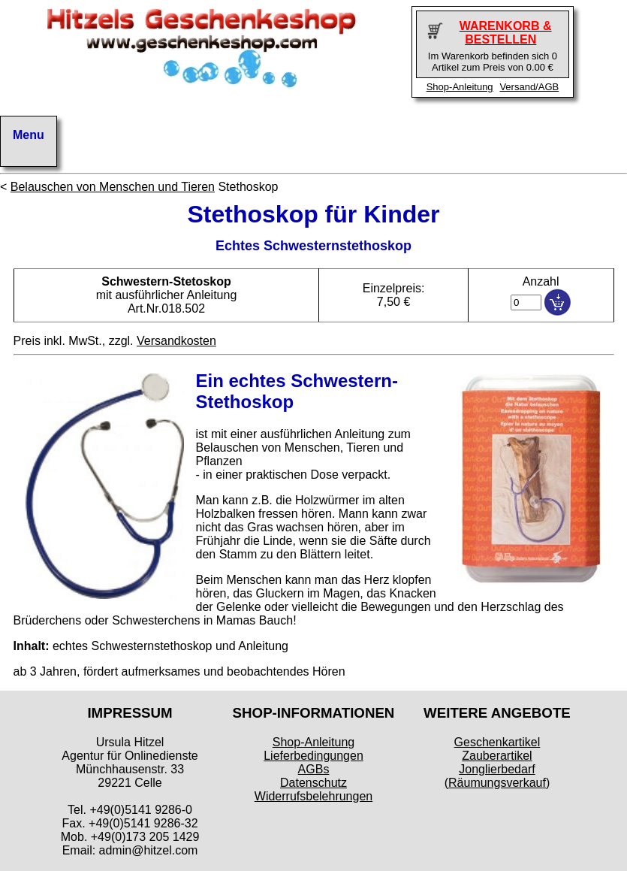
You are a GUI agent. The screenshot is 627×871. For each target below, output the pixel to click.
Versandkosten (176, 340)
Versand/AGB (529, 86)
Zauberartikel (497, 755)
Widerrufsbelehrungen (313, 796)
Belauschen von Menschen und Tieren (113, 186)
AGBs (314, 769)
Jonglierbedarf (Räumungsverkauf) (497, 776)
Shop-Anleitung (460, 86)
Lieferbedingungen (313, 755)
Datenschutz (313, 782)
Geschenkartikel (497, 742)
